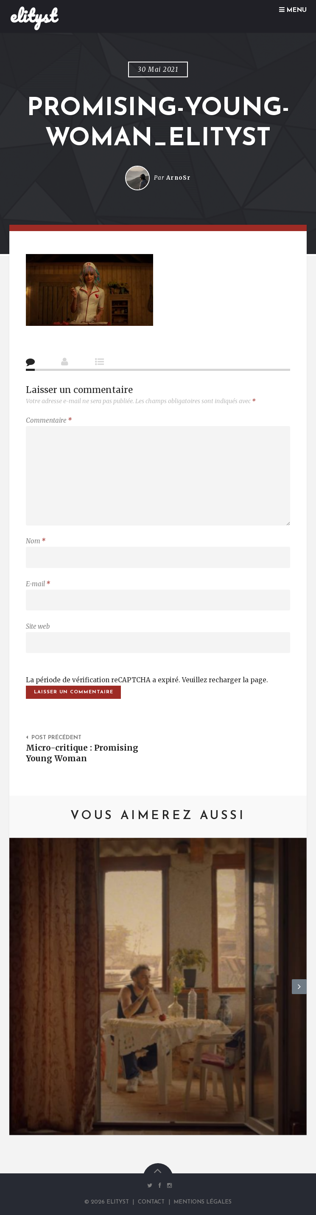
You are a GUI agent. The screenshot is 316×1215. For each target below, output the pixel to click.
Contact (151, 1202)
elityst (33, 16)
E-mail (38, 584)
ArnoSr (178, 177)
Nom (35, 541)
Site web (38, 626)
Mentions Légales (202, 1202)
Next (299, 993)
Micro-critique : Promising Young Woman (82, 753)
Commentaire (49, 420)
